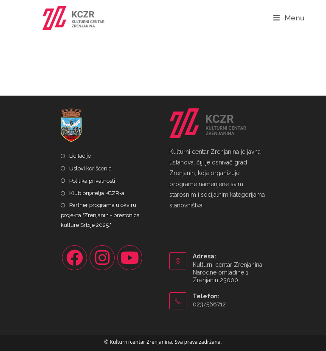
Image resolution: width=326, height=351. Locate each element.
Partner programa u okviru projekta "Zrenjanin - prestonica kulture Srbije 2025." (100, 215)
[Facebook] (74, 257)
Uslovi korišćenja (90, 168)
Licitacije (80, 156)
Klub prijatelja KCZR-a (96, 193)
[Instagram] (102, 257)
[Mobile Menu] (289, 18)
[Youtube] (129, 257)
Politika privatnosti (92, 181)
